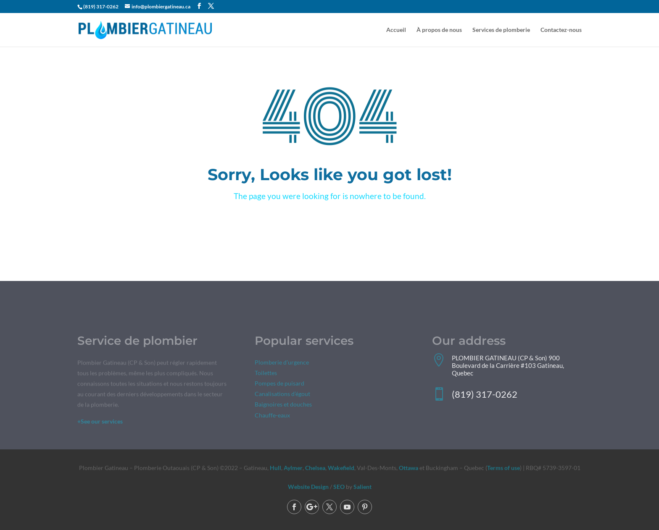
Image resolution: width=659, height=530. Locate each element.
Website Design (308, 487)
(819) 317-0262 (101, 6)
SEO (339, 487)
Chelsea (315, 467)
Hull (275, 467)
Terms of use (503, 467)
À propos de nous (439, 30)
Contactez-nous (561, 30)
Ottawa (408, 467)
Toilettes (266, 373)
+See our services (100, 422)
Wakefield (340, 467)
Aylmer (293, 467)
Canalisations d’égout (282, 395)
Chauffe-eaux (272, 416)
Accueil (396, 30)
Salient (362, 487)
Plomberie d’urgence (282, 363)
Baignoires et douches (283, 405)
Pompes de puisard (279, 384)
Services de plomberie (501, 30)
